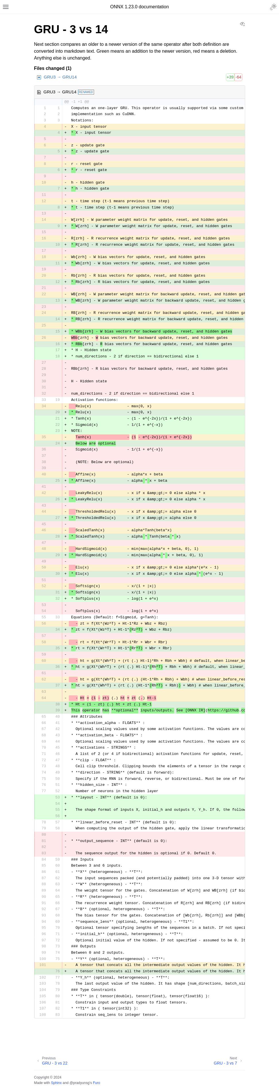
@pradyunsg (79, 1083)
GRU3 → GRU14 (60, 76)
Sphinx (56, 1083)
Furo (96, 1083)
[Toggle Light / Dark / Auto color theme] (273, 6)
